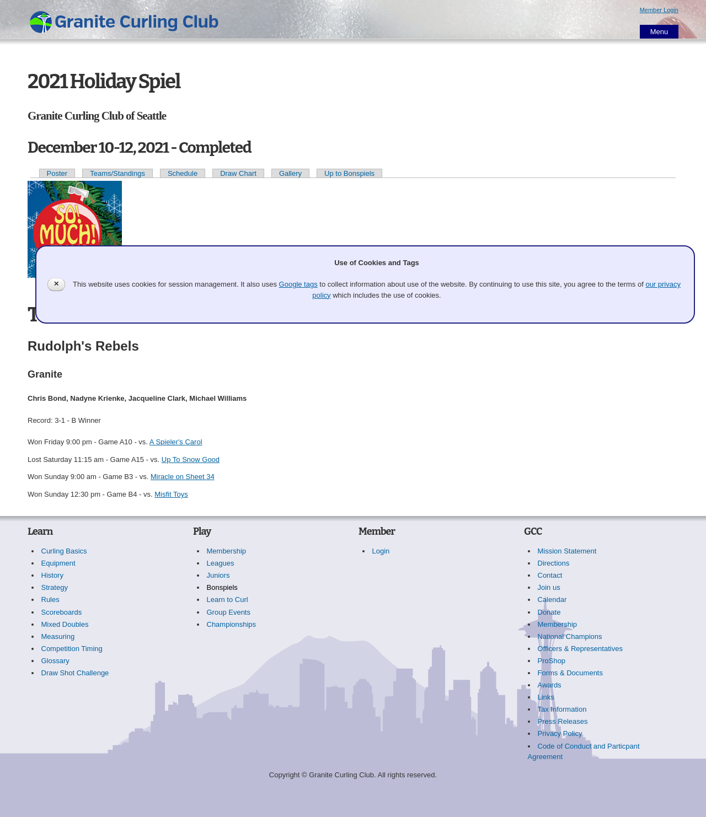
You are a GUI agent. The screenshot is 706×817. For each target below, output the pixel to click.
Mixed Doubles (65, 624)
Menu (659, 32)
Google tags (298, 284)
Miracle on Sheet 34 (183, 476)
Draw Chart (238, 173)
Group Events (229, 612)
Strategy (54, 587)
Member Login (659, 10)
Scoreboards (61, 612)
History (52, 575)
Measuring (58, 636)
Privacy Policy (560, 733)
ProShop (552, 661)
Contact (550, 575)
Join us (549, 587)
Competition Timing (72, 648)
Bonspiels (222, 587)
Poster (57, 173)
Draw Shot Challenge (75, 673)
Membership (227, 551)
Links (546, 697)
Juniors (218, 575)
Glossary (55, 661)
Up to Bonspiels (349, 173)
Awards (549, 685)
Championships (231, 624)
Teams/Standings (117, 173)
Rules (50, 599)
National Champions (570, 636)
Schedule (182, 173)
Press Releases (563, 721)
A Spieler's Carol (175, 442)
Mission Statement (567, 551)
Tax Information (562, 709)
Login (381, 551)
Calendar (552, 599)
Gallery (290, 173)
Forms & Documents (570, 673)
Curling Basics (64, 551)
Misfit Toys (171, 494)
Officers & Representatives (580, 648)
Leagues (220, 563)
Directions (554, 563)
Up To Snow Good (191, 459)
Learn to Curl (227, 599)
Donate (549, 612)
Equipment (58, 563)
